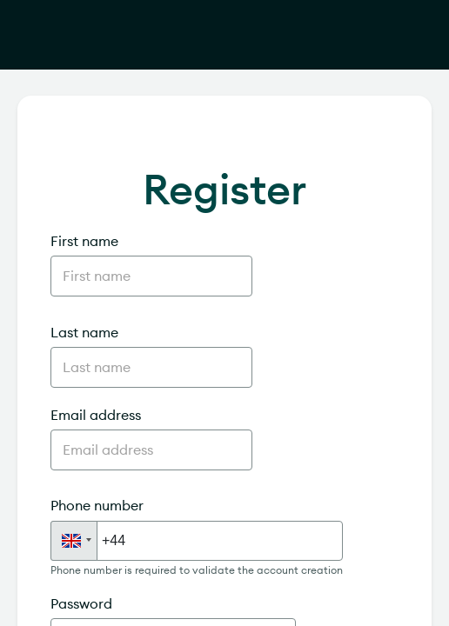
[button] (74, 541)
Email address (95, 414)
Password (81, 603)
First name (84, 241)
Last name (84, 332)
